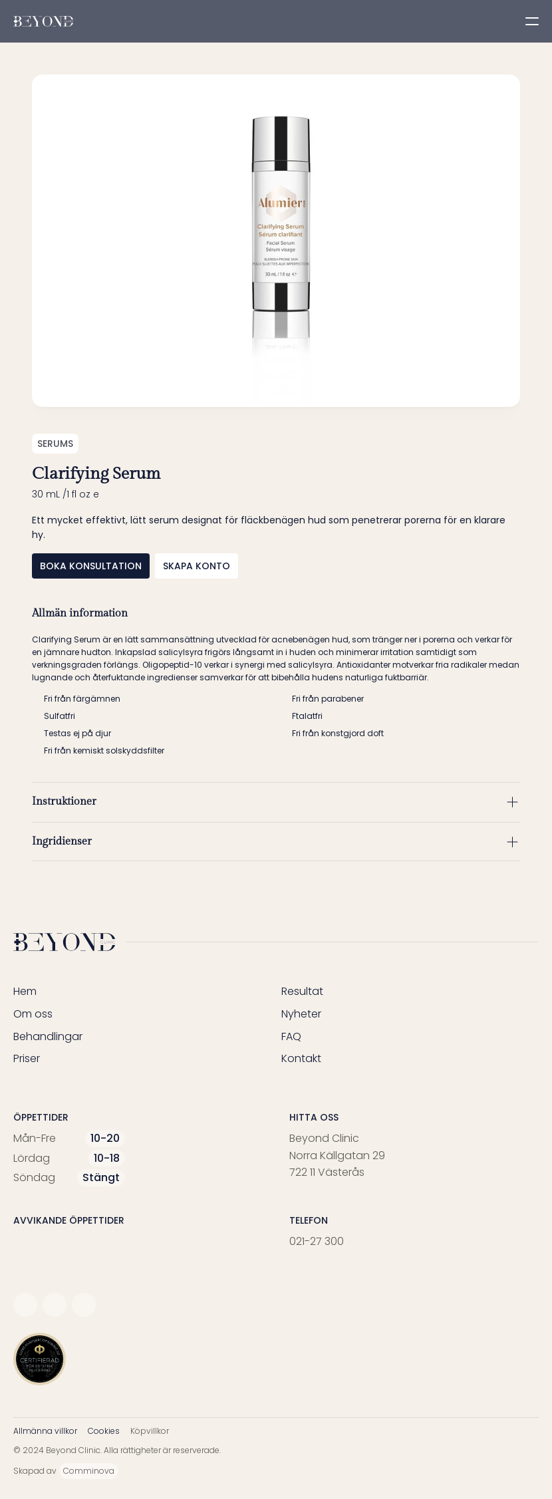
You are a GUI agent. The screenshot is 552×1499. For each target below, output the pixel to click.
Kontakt (301, 1058)
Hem (25, 991)
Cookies (104, 1430)
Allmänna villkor (45, 1430)
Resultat (302, 991)
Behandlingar (47, 1036)
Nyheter (301, 1014)
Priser (26, 1058)
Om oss (33, 1014)
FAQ (291, 1036)
